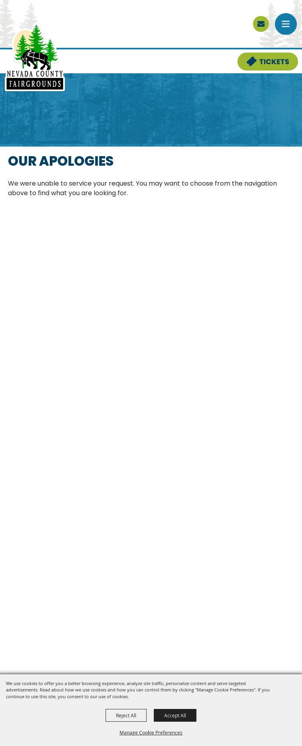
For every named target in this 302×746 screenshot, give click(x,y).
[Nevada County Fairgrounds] (35, 57)
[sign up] (261, 24)
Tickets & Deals (262, 57)
